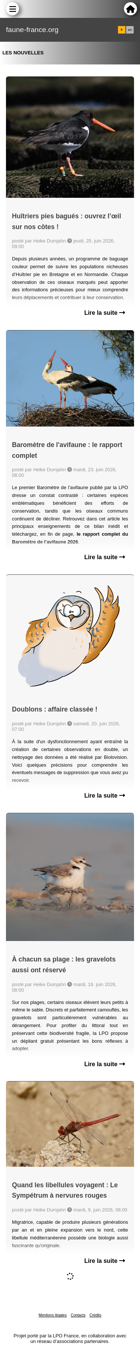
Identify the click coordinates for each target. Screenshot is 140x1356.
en (130, 30)
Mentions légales (53, 1315)
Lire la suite (104, 312)
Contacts (78, 1315)
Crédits (96, 1315)
